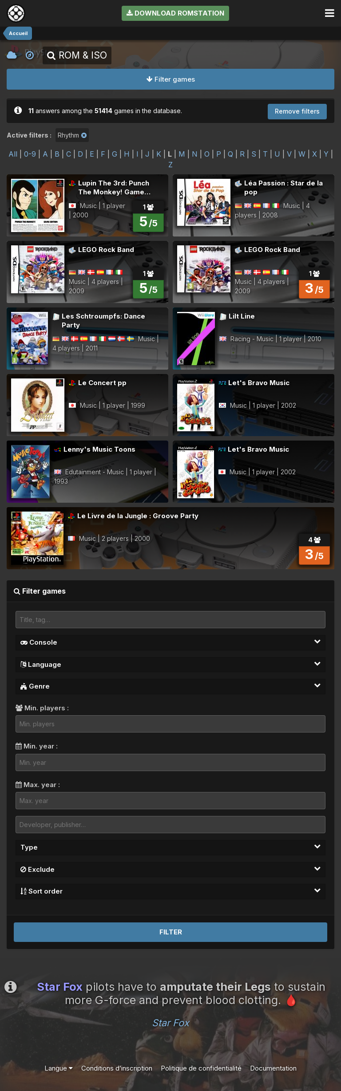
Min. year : (37, 746)
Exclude (170, 869)
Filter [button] (170, 932)
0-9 (30, 154)
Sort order (170, 890)
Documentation (273, 1068)
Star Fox (170, 1022)
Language (170, 664)
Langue (58, 1068)
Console (170, 642)
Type (170, 847)
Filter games (171, 79)
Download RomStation (175, 13)
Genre (170, 685)
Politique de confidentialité (201, 1068)
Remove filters (297, 111)
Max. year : (38, 784)
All (12, 154)
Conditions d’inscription (116, 1068)
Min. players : (42, 708)
